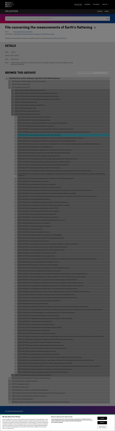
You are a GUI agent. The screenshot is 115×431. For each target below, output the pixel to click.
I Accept (102, 420)
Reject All (102, 425)
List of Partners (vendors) (57, 425)
